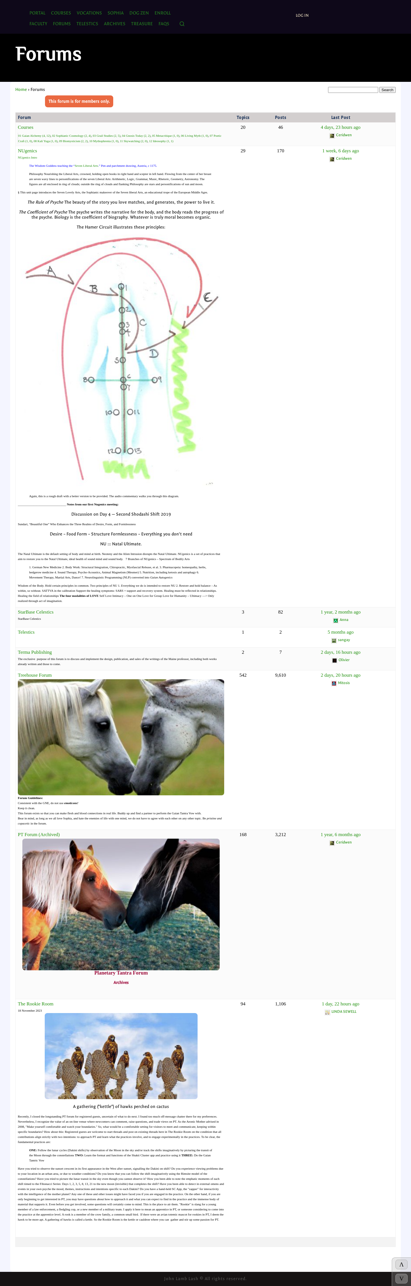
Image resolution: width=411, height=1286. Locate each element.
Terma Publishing (35, 652)
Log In (302, 15)
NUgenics (27, 150)
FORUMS (62, 23)
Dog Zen (139, 13)
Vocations (89, 13)
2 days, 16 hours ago (340, 652)
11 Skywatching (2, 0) (133, 141)
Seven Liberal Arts (86, 165)
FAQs (164, 23)
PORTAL (37, 13)
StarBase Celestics (35, 612)
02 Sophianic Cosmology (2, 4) (71, 135)
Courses (61, 13)
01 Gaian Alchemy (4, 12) (34, 135)
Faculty (38, 23)
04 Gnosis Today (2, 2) (136, 135)
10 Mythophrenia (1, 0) (103, 141)
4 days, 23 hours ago (340, 127)
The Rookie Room (35, 1004)
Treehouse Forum (35, 675)
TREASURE (142, 23)
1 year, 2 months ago (341, 612)
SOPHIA (116, 13)
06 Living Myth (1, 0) (194, 135)
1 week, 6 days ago (340, 150)
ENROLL (163, 13)
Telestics (26, 632)
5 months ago (341, 632)
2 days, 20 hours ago (340, 675)
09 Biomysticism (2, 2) (73, 141)
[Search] (182, 24)
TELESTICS (87, 23)
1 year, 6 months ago (341, 834)
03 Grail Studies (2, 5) (106, 135)
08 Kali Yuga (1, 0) (45, 141)
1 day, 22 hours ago (340, 1004)
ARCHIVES (114, 23)
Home (21, 89)
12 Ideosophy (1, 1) (161, 141)
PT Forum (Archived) (39, 834)
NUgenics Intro (27, 157)
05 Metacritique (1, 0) (165, 135)
